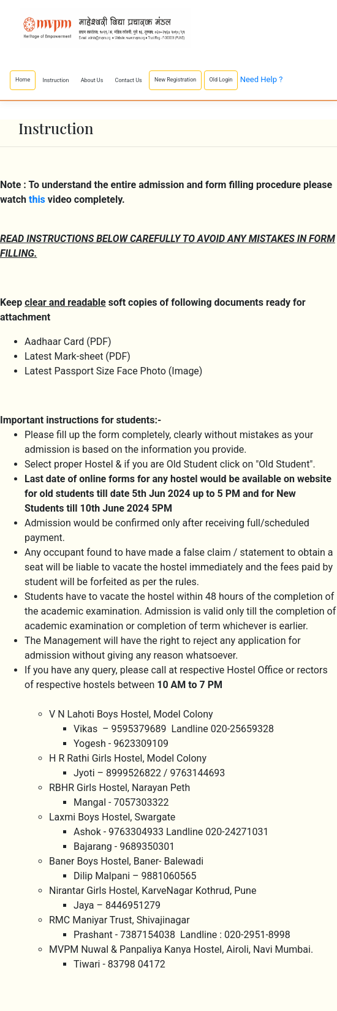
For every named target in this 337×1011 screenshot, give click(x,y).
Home (22, 80)
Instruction (55, 80)
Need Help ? (261, 79)
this (37, 199)
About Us (92, 80)
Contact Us (128, 80)
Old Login (221, 80)
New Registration (175, 80)
